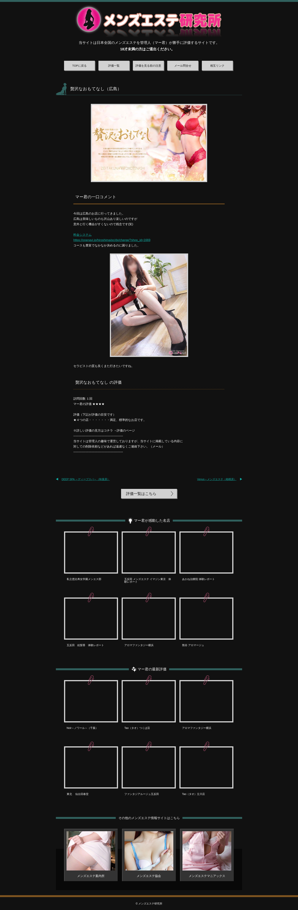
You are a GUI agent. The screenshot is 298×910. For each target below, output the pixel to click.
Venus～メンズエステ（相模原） (216, 479)
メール (157, 446)
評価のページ (126, 430)
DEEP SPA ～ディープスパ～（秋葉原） (86, 479)
